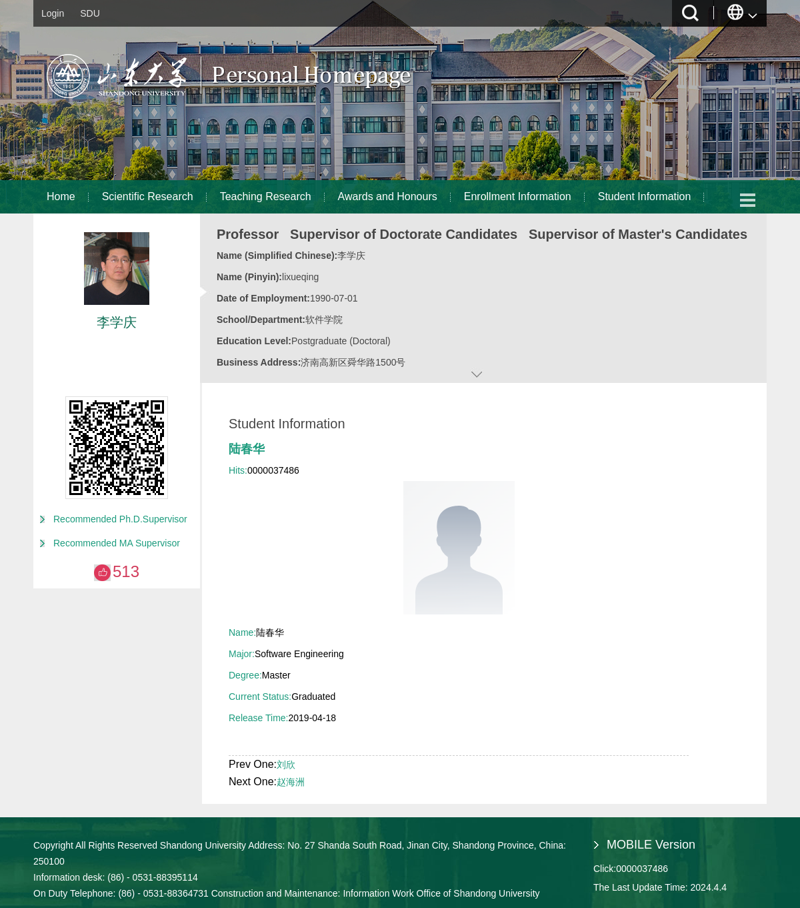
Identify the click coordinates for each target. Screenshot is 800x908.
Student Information (644, 196)
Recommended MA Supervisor (116, 543)
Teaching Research (265, 196)
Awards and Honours (387, 196)
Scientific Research (147, 196)
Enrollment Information (517, 196)
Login (52, 13)
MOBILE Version (651, 844)
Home (61, 196)
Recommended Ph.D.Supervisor (120, 519)
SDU (90, 13)
